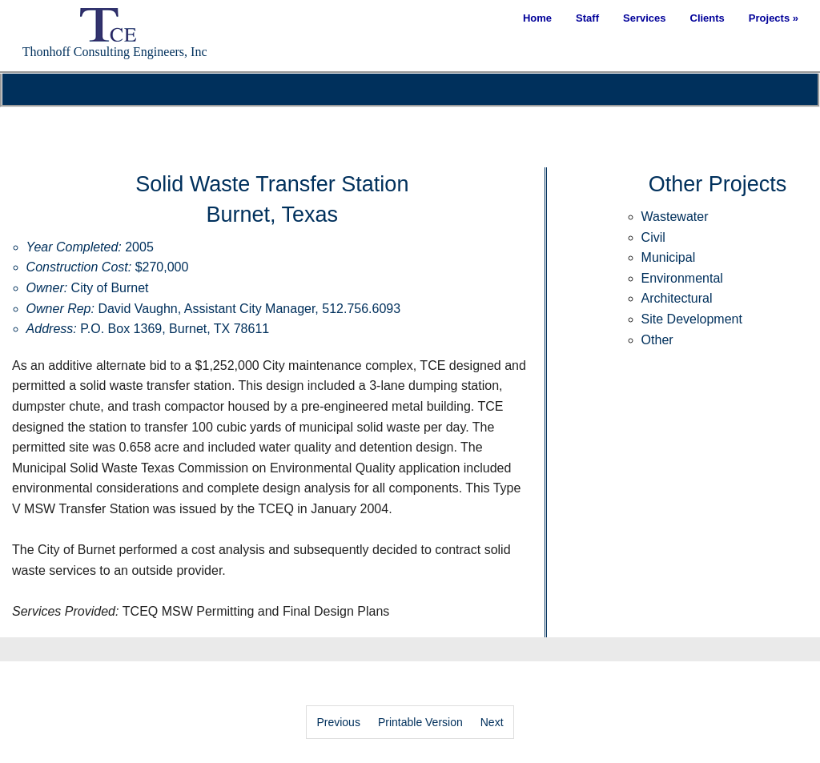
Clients (707, 18)
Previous (338, 722)
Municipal (668, 257)
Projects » (773, 18)
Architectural (677, 298)
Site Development (691, 319)
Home (537, 18)
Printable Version (420, 722)
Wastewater (675, 216)
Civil (653, 237)
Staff (587, 18)
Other (657, 340)
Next (492, 722)
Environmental (682, 278)
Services (644, 18)
